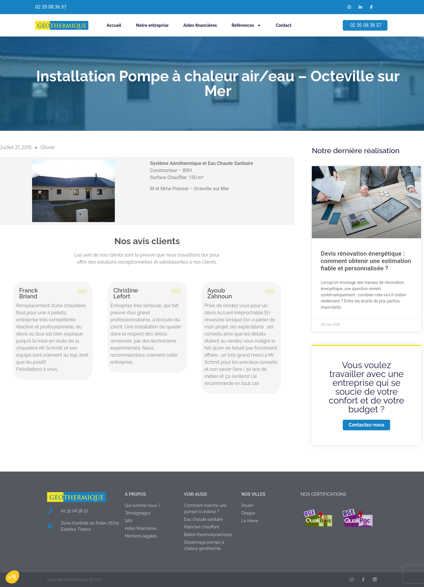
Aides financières (200, 25)
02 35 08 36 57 (51, 7)
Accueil (114, 25)
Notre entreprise (152, 25)
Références (246, 25)
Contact (284, 25)
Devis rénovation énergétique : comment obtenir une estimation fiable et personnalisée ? (366, 261)
